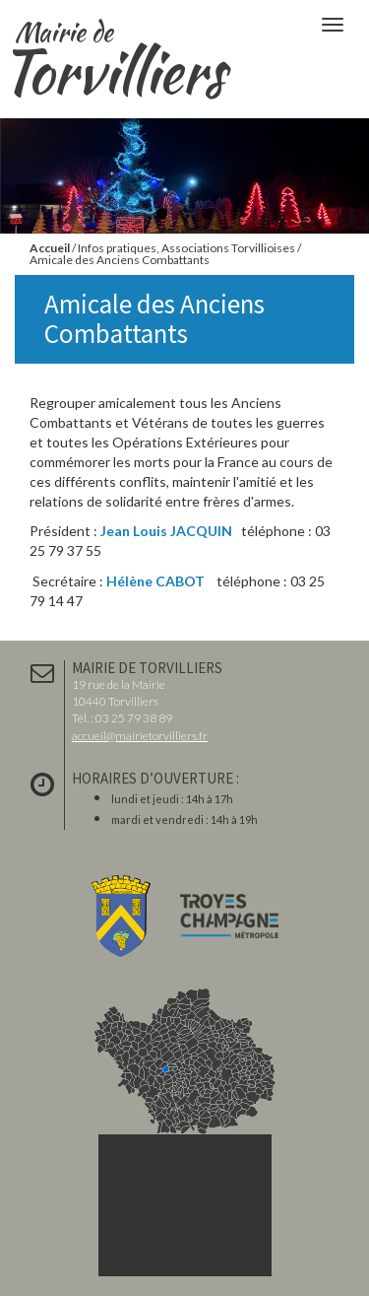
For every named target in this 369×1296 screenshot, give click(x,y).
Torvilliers (120, 48)
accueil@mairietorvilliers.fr (140, 735)
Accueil (50, 247)
